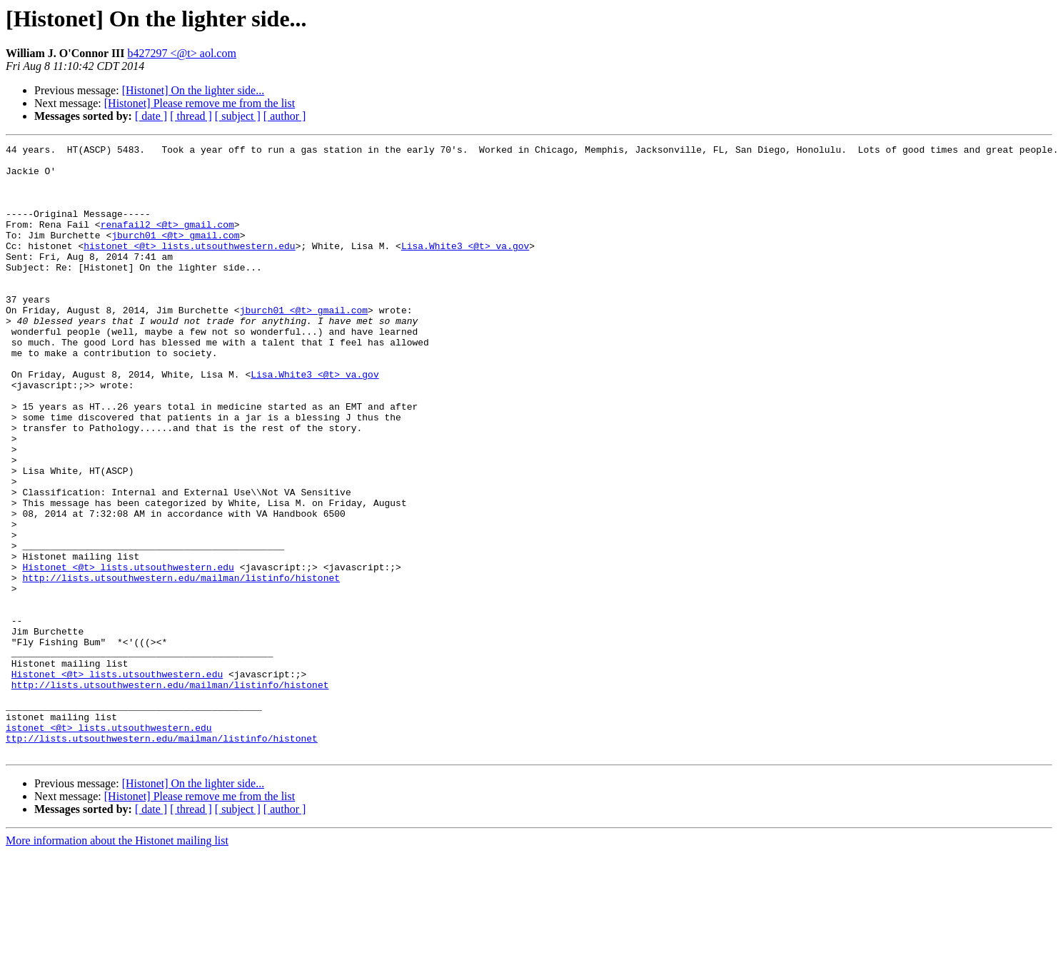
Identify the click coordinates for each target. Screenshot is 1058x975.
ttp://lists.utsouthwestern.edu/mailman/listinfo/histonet (162, 858)
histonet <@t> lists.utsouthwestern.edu (189, 267)
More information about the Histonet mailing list (117, 962)
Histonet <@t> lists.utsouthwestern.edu (127, 652)
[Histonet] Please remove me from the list (199, 103)
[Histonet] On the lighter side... (193, 90)
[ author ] (284, 116)
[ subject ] (238, 116)
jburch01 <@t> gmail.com (175, 254)
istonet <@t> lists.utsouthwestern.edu (109, 845)
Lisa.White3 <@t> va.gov (465, 267)
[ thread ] (191, 116)
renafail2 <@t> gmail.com (167, 241)
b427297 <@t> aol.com (182, 53)
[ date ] (151, 116)
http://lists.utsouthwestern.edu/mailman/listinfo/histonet (181, 665)
